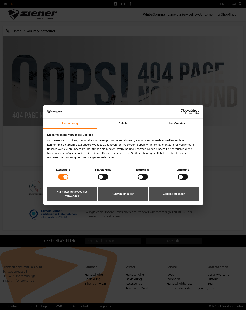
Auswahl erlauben (123, 193)
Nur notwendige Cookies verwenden (72, 193)
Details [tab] (123, 123)
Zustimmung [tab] (70, 123)
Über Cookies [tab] (176, 123)
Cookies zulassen (174, 193)
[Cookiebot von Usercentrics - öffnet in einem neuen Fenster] (183, 111)
